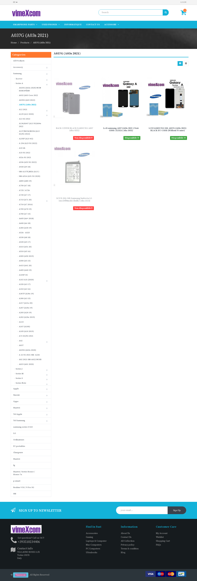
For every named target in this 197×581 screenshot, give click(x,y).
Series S (19, 378)
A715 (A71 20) (25, 199)
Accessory (18, 67)
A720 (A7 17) (24, 195)
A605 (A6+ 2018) (26, 218)
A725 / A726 (24, 190)
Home (14, 42)
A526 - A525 (24, 232)
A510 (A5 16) (24, 251)
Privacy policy (127, 544)
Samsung (17, 73)
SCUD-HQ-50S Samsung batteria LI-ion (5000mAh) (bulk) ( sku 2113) (74, 199)
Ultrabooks (91, 552)
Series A (19, 83)
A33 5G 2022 (24, 152)
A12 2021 (23, 109)
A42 (20, 340)
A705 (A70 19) (25, 209)
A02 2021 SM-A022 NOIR (30, 359)
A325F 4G (23, 275)
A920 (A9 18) (24, 167)
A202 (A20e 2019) (27, 317)
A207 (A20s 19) (25, 308)
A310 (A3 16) (24, 289)
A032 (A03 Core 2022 (28, 95)
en (15, 2)
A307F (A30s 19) (26, 293)
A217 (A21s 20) (25, 303)
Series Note (21, 383)
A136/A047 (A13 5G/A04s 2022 (30, 125)
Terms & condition (130, 548)
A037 (21, 345)
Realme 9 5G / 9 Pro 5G (23, 487)
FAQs (158, 544)
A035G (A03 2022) (27, 100)
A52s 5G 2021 (25, 157)
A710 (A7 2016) (26, 204)
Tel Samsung (19, 420)
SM (14, 493)
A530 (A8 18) (24, 237)
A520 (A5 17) (24, 242)
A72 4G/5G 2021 (26, 336)
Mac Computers (94, 544)
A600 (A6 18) (24, 223)
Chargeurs (18, 452)
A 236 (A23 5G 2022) (28, 143)
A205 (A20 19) (25, 312)
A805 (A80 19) (25, 181)
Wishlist (160, 537)
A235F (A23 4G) (26, 138)
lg (14, 465)
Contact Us (126, 537)
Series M (20, 373)
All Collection (127, 541)
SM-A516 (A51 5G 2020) (29, 176)
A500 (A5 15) (24, 261)
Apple (16, 388)
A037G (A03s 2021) (41, 42)
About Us (125, 533)
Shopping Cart (163, 541)
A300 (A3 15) (24, 298)
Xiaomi (16, 395)
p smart (16, 481)
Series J (19, 369)
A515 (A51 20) (25, 247)
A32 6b (22, 148)
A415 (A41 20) (25, 265)
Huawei (16, 408)
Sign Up (177, 510)
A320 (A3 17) (24, 284)
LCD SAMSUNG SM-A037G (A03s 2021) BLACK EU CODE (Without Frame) (167, 129)
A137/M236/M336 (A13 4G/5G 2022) (29, 132)
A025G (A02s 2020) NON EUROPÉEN (30, 89)
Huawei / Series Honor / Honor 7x (24, 473)
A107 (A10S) (24, 326)
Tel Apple (17, 414)
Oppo (15, 401)
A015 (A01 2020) (26, 364)
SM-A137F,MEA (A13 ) (29, 171)
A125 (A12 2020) (26, 114)
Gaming (89, 537)
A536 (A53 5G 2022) (28, 162)
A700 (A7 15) (24, 214)
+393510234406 (29, 542)
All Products (18, 60)
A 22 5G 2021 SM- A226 (29, 355)
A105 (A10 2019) (26, 331)
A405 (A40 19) (25, 270)
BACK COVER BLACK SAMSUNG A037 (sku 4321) (74, 129)
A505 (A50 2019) (26, 256)
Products (24, 42)
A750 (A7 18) (24, 185)
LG (14, 433)
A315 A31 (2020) (26, 279)
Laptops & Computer (96, 541)
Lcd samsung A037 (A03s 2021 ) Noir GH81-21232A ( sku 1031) (121, 129)
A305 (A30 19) (25, 228)
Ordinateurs (18, 439)
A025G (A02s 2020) (27, 350)
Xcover (19, 78)
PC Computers (93, 548)
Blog (123, 552)
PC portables (19, 446)
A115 (21, 322)
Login (183, 2)
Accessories (92, 533)
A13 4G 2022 (24, 119)
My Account (161, 533)
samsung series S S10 (23, 427)
